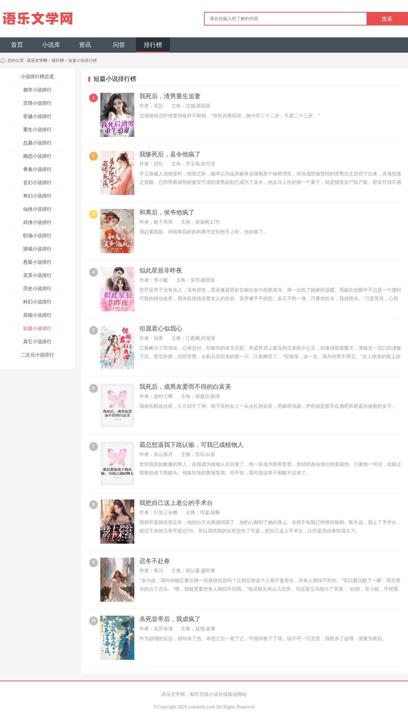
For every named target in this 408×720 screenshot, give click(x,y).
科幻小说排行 (37, 301)
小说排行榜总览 (37, 76)
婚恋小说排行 (37, 156)
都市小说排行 (37, 89)
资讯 (85, 44)
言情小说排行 (37, 103)
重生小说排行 (37, 129)
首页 (17, 44)
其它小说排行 (37, 341)
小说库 (51, 44)
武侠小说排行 (37, 222)
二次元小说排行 (37, 354)
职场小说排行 (37, 235)
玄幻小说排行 (37, 182)
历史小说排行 (37, 288)
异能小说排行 (37, 315)
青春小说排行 (37, 169)
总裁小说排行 (37, 142)
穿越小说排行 (37, 116)
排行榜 (153, 44)
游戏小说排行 (37, 248)
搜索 (386, 19)
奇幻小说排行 (37, 195)
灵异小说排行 (37, 275)
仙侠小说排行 (37, 209)
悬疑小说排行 (37, 262)
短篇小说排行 (37, 328)
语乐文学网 (36, 60)
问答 (119, 44)
